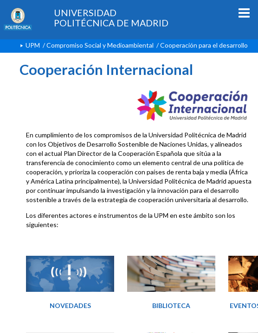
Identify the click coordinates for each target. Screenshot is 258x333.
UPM (33, 45)
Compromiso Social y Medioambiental (100, 45)
